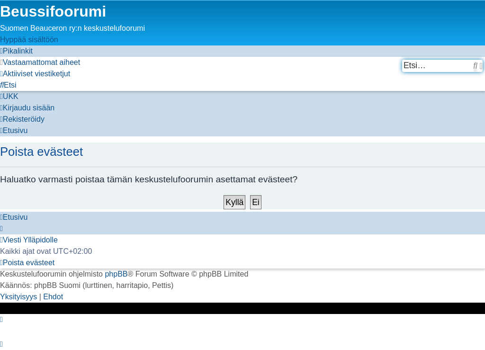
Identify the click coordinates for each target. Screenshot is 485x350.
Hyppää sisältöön (29, 40)
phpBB (116, 274)
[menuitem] (40, 62)
